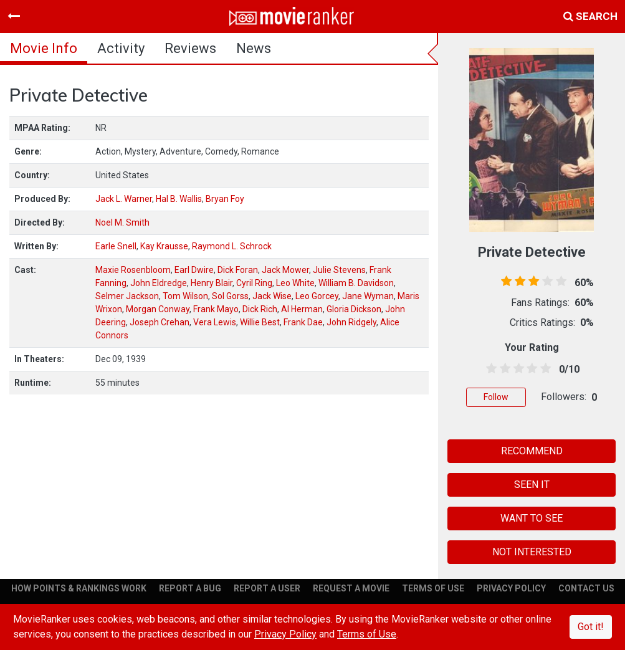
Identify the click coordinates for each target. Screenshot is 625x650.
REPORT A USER (267, 588)
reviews (190, 48)
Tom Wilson (185, 296)
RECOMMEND (532, 451)
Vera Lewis (214, 322)
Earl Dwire (194, 270)
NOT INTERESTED (531, 552)
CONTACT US (586, 588)
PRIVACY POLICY (511, 588)
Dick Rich (259, 309)
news (253, 48)
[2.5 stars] (516, 369)
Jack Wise (272, 296)
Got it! (591, 627)
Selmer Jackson (127, 296)
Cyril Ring (254, 283)
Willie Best (260, 322)
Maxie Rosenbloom (133, 270)
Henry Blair (211, 283)
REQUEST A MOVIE (351, 588)
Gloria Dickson (354, 309)
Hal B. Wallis (179, 199)
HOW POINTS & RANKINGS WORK (78, 588)
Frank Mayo (216, 309)
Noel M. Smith (122, 222)
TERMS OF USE (433, 588)
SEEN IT (532, 484)
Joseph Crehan (159, 322)
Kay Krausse (164, 246)
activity (121, 48)
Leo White (295, 283)
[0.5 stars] (489, 369)
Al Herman (302, 309)
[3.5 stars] (529, 369)
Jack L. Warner (123, 199)
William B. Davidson (356, 283)
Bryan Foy (225, 199)
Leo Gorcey (316, 296)
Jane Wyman (368, 296)
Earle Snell (115, 246)
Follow (496, 397)
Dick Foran (237, 270)
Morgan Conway (157, 309)
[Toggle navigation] (13, 16)
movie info (43, 48)
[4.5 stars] (543, 369)
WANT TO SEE (531, 518)
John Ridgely (351, 322)
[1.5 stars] (503, 369)
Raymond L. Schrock (232, 246)
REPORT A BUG (190, 588)
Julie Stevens (339, 270)
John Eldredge (158, 283)
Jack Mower (285, 270)
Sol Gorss (230, 296)
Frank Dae (303, 322)
